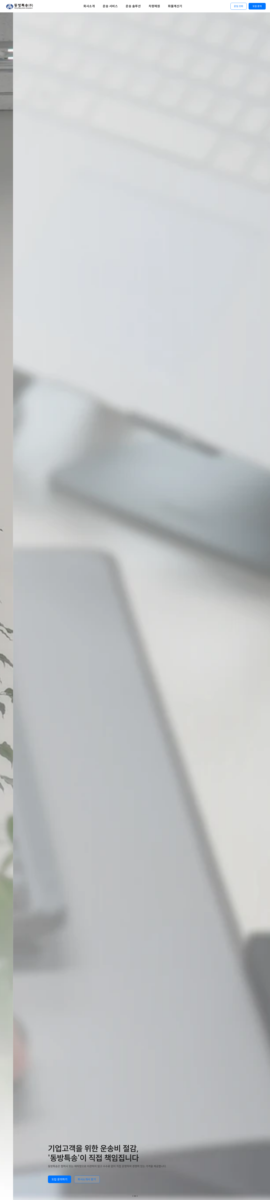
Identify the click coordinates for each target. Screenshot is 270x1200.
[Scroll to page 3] (137, 1196)
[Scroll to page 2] (135, 1196)
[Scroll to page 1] (132, 1196)
